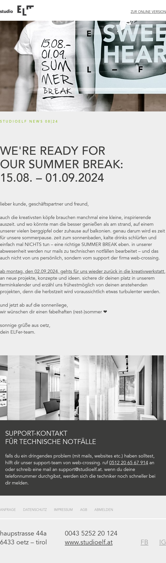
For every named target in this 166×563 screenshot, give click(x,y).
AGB (83, 510)
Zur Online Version (148, 12)
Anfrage (8, 510)
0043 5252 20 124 (91, 534)
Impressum (63, 510)
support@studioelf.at (80, 470)
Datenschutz (35, 510)
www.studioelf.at (89, 543)
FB (144, 543)
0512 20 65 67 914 (128, 463)
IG (162, 543)
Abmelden (103, 510)
